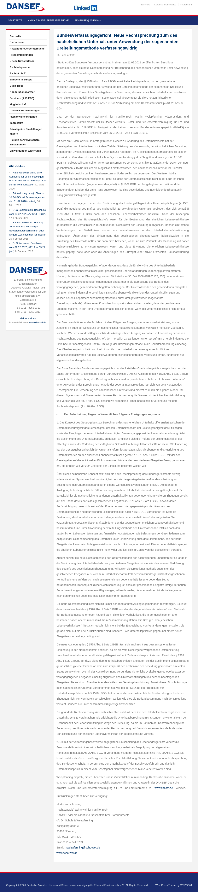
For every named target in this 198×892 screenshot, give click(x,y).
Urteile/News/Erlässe (22, 61)
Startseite (145, 4)
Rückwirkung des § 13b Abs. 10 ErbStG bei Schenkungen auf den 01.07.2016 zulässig (27, 197)
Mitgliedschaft (18, 104)
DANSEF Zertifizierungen (25, 110)
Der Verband (17, 42)
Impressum (186, 4)
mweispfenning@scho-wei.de (82, 847)
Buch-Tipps (16, 85)
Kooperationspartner (22, 91)
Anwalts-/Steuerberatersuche (48, 20)
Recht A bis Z (18, 73)
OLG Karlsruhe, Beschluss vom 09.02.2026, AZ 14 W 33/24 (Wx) (27, 247)
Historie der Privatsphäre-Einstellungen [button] (25, 142)
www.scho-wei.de (66, 852)
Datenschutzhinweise (165, 4)
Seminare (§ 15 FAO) (87, 20)
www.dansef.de (37, 322)
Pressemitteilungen (21, 54)
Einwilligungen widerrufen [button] (25, 150)
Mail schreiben (28, 318)
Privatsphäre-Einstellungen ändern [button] (26, 131)
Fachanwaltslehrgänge (23, 116)
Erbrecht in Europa (21, 79)
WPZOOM (186, 885)
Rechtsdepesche (20, 67)
